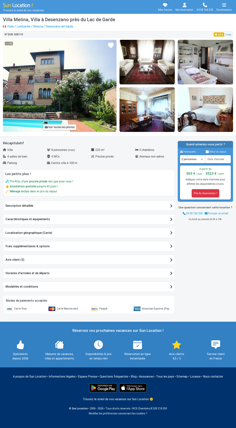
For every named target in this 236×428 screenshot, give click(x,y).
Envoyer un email (216, 213)
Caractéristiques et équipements (28, 219)
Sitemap (182, 376)
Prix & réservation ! (205, 193)
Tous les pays (165, 376)
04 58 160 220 (193, 213)
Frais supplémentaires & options (28, 246)
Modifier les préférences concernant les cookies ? (118, 413)
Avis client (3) (15, 259)
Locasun (195, 376)
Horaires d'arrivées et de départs (28, 273)
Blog (134, 376)
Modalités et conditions (22, 286)
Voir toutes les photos (60, 127)
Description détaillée (19, 205)
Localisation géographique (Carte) (29, 233)
